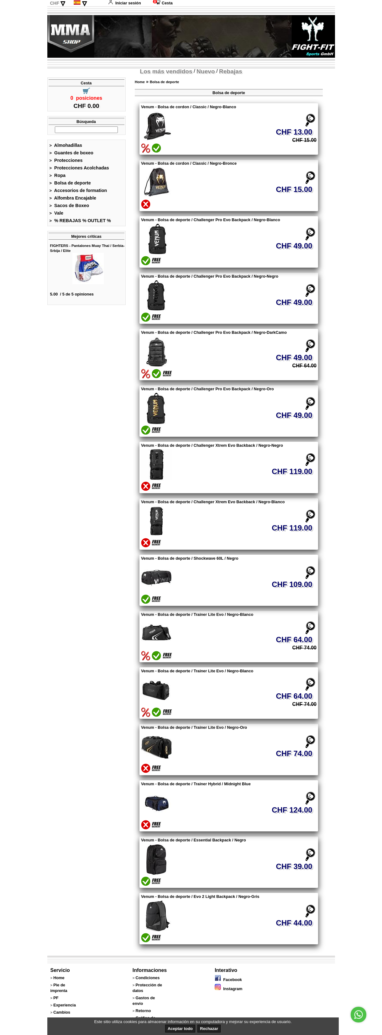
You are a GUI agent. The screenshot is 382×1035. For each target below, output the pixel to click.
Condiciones (147, 977)
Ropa (58, 175)
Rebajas (230, 71)
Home (140, 82)
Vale (56, 213)
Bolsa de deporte (70, 182)
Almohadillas (66, 145)
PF (55, 997)
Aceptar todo (180, 1028)
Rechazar (209, 1028)
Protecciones (66, 160)
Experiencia (64, 1005)
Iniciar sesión (124, 3)
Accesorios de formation (78, 190)
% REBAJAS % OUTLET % (80, 220)
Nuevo (205, 71)
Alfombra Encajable (73, 197)
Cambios (61, 1012)
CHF (54, 3)
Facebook (228, 979)
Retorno (143, 1010)
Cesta (163, 3)
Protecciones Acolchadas (79, 167)
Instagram (228, 988)
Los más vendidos (166, 71)
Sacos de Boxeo (69, 205)
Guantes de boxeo (71, 152)
